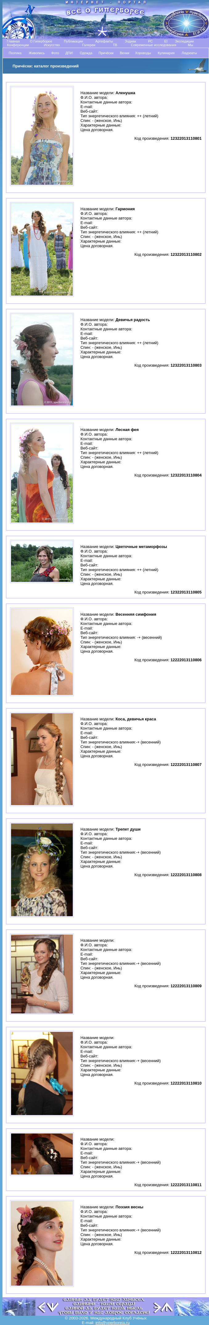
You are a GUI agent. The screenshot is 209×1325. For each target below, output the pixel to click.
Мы (190, 45)
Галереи (88, 45)
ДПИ (68, 53)
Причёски (106, 53)
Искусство (52, 45)
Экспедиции (184, 41)
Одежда (86, 53)
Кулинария (166, 53)
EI (165, 41)
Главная (13, 41)
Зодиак (130, 41)
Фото (55, 53)
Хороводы (143, 53)
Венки (124, 53)
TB (115, 45)
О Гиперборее (41, 41)
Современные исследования (153, 45)
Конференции (18, 45)
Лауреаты (189, 53)
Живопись (36, 53)
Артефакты (104, 41)
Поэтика (15, 53)
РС (150, 41)
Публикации (73, 41)
